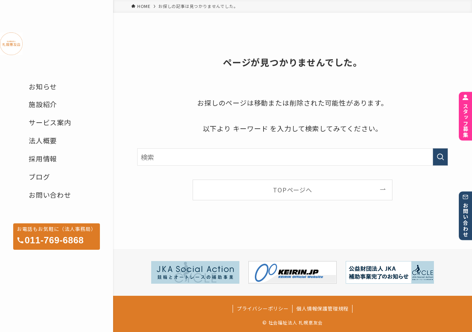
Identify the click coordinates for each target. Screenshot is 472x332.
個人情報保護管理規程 (322, 308)
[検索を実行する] (440, 157)
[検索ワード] (292, 157)
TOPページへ (292, 189)
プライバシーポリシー (263, 308)
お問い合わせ (465, 216)
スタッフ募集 (465, 116)
